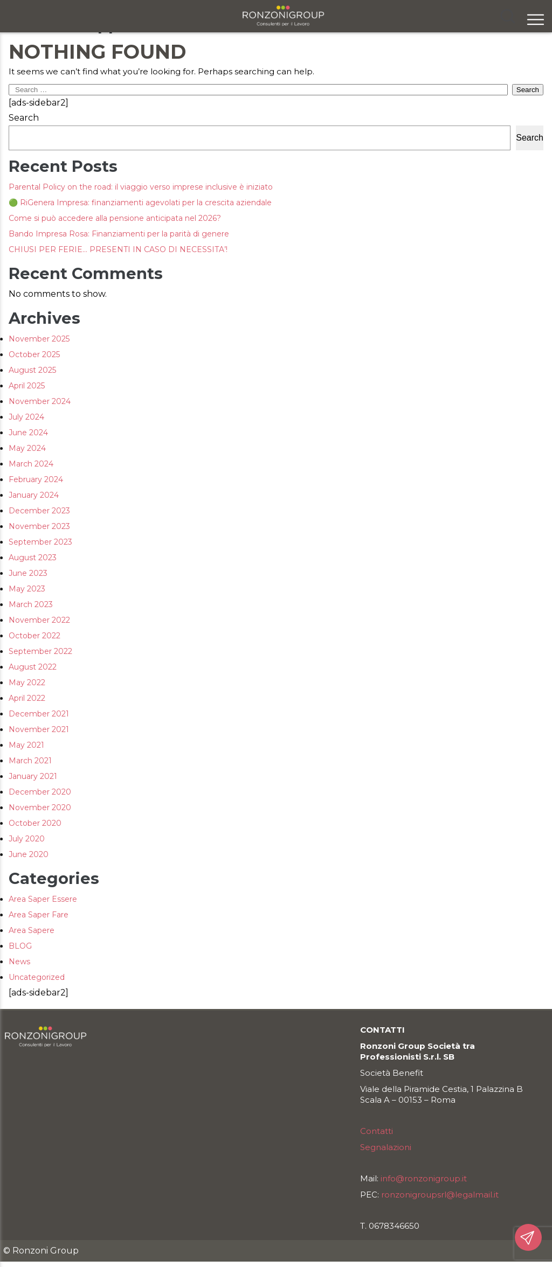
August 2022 (33, 667)
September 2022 (40, 651)
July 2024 (26, 417)
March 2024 (31, 464)
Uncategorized (37, 977)
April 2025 (27, 386)
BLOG (20, 946)
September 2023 (40, 542)
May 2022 (27, 682)
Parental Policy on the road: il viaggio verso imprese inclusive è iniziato (141, 187)
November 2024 (40, 401)
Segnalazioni (385, 1147)
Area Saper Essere (43, 899)
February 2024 (36, 479)
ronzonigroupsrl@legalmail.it (440, 1194)
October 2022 (34, 636)
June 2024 (28, 432)
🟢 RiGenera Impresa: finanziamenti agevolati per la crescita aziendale (140, 202)
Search (24, 118)
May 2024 (27, 448)
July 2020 (27, 839)
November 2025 (39, 339)
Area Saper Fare (38, 915)
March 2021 (30, 760)
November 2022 (39, 620)
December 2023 (39, 511)
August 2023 (33, 557)
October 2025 (34, 354)
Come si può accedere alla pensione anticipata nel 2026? (115, 218)
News (19, 961)
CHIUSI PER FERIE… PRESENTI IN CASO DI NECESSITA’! (118, 249)
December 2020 (40, 792)
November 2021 (39, 729)
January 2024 (34, 495)
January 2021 (33, 776)
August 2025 (32, 370)
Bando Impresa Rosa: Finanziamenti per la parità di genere (119, 234)
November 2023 (39, 526)
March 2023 (31, 604)
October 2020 (35, 823)
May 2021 (26, 745)
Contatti (376, 1131)
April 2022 (27, 698)
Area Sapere (31, 930)
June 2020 (29, 854)
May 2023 (27, 589)
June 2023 (28, 573)
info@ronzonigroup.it (424, 1178)
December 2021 (39, 714)
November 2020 (40, 807)
